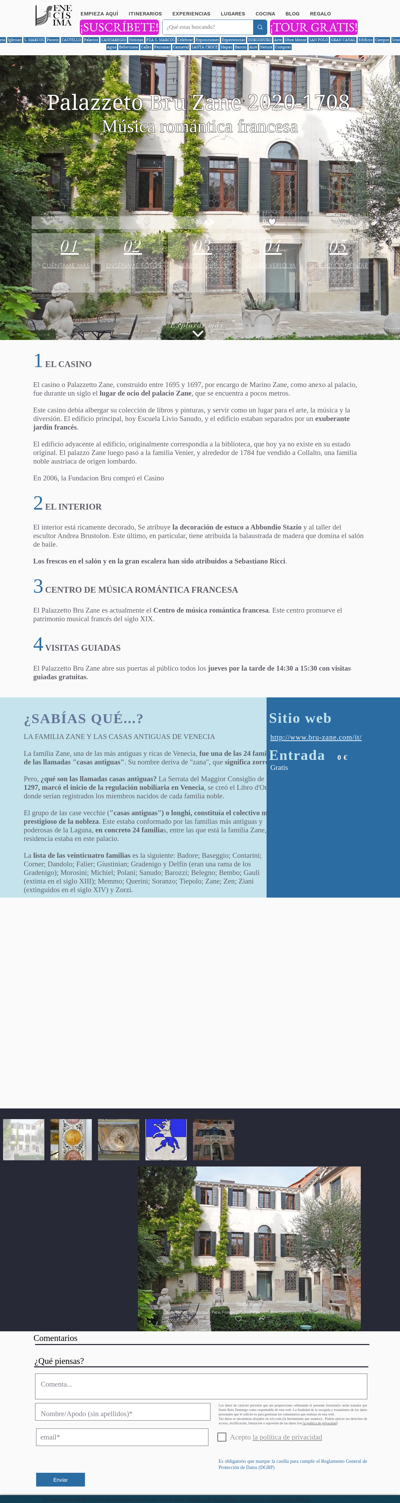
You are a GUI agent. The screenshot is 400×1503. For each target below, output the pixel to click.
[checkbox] (238, 1319)
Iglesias (14, 39)
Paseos (53, 39)
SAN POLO (318, 39)
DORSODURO (259, 39)
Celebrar (185, 39)
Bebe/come (128, 47)
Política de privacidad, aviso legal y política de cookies (249, 1499)
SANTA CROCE (205, 47)
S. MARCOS (34, 39)
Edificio (365, 39)
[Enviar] (60, 1480)
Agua (111, 47)
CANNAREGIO (113, 39)
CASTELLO (71, 39)
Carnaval (181, 47)
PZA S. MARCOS (160, 39)
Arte (278, 39)
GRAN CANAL (343, 39)
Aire (253, 47)
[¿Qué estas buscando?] (203, 27)
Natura (266, 47)
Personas (162, 47)
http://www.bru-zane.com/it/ (316, 737)
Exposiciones (207, 39)
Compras (283, 47)
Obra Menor (295, 39)
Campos (382, 39)
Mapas (226, 47)
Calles (146, 47)
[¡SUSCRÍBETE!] (119, 27)
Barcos (241, 47)
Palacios (91, 39)
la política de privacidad (319, 1423)
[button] (262, 1318)
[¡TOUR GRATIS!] (314, 27)
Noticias (136, 39)
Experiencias (233, 39)
